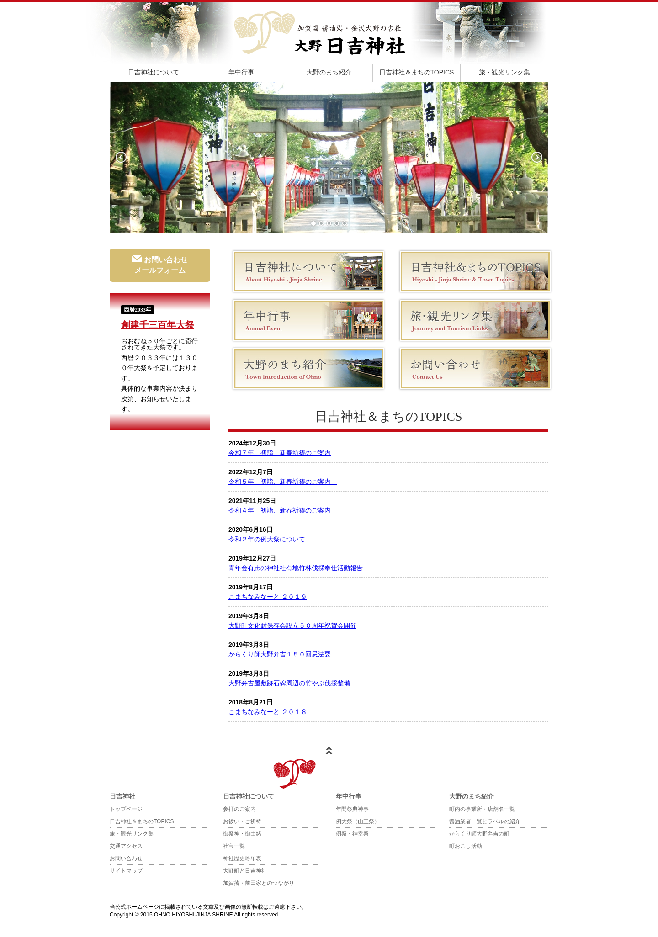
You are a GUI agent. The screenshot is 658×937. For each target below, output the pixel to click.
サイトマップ (126, 870)
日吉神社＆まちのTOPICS (416, 72)
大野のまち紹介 (329, 72)
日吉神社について (153, 72)
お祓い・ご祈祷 (242, 821)
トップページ (126, 809)
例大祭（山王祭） (358, 821)
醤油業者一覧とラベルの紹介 (484, 821)
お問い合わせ (126, 858)
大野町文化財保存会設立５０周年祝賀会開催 (292, 625)
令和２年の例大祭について (266, 539)
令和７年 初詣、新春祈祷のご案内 (279, 452)
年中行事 (241, 72)
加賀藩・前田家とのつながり (258, 883)
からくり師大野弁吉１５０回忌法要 (279, 654)
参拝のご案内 (239, 809)
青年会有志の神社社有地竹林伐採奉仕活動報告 (295, 568)
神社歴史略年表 (242, 858)
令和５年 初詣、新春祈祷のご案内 (282, 481)
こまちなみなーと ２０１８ (267, 711)
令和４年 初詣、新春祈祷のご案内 (279, 510)
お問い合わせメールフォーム (160, 264)
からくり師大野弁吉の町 (479, 833)
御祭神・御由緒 (242, 833)
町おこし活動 (465, 846)
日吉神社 (122, 796)
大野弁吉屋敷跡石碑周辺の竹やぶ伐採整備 (289, 683)
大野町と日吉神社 (245, 870)
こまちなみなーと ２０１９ (267, 596)
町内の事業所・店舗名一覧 (482, 809)
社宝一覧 (234, 846)
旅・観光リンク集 (504, 72)
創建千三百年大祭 (157, 325)
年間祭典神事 (352, 809)
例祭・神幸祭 (352, 833)
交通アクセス (126, 846)
